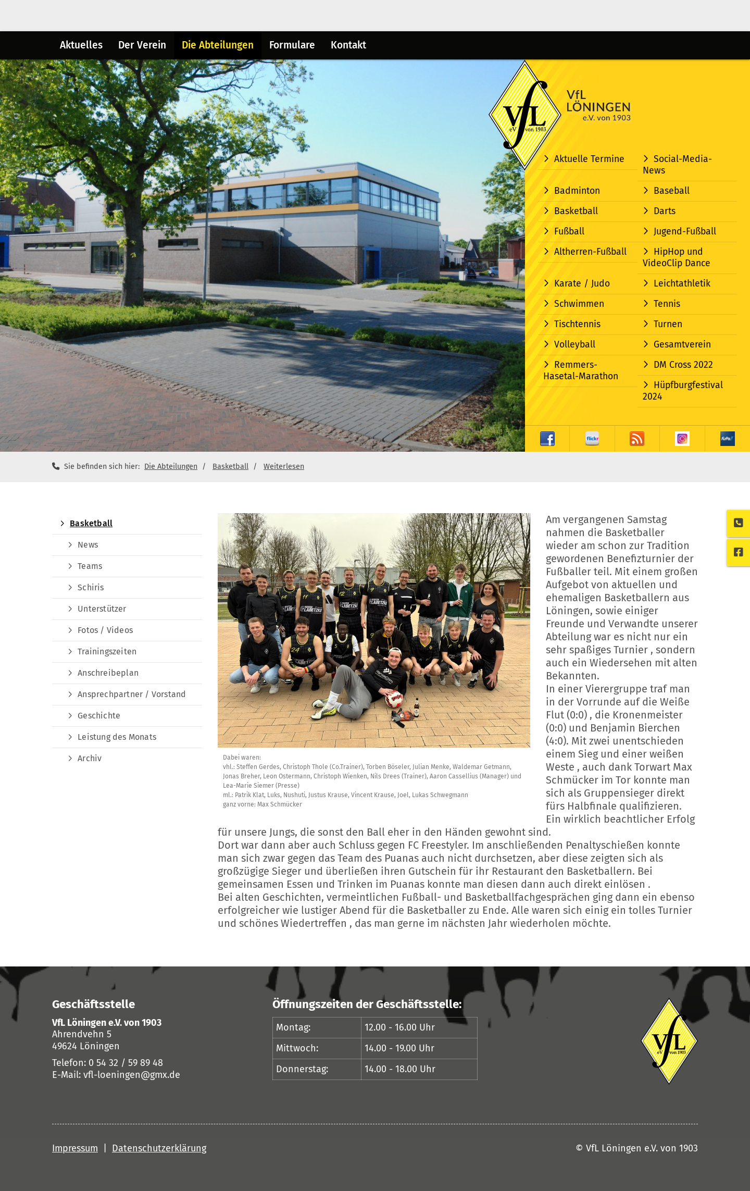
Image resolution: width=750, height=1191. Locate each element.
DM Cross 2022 (683, 364)
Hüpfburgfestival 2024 (683, 391)
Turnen (668, 324)
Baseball (672, 190)
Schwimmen (579, 304)
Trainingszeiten (107, 651)
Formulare (292, 45)
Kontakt (348, 45)
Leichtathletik (682, 283)
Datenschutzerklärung (159, 1148)
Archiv (90, 758)
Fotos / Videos (105, 630)
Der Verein (142, 45)
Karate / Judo (582, 283)
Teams (90, 566)
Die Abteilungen (218, 45)
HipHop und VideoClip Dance (676, 257)
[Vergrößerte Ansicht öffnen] (374, 630)
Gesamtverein (682, 344)
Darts (665, 211)
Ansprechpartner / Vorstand (132, 694)
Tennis (667, 304)
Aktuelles (81, 45)
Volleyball (574, 344)
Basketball (576, 211)
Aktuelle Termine (589, 159)
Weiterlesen (284, 466)
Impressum (75, 1148)
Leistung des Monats (117, 737)
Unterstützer (102, 609)
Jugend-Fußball (685, 231)
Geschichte (99, 716)
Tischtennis (577, 324)
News (88, 545)
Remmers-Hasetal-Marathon (580, 370)
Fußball (569, 231)
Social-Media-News (677, 165)
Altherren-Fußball (590, 251)
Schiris (91, 587)
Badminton (577, 190)
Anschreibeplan (108, 673)
